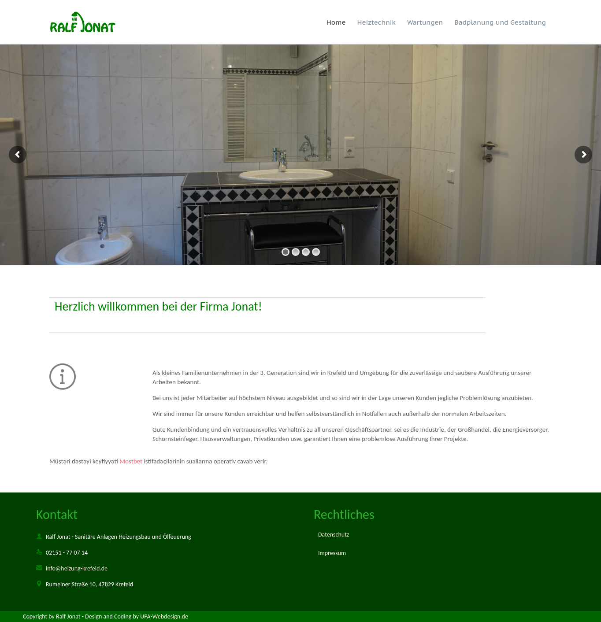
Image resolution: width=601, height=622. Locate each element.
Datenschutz (333, 534)
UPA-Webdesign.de (164, 616)
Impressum (332, 553)
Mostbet (130, 461)
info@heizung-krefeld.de (72, 568)
